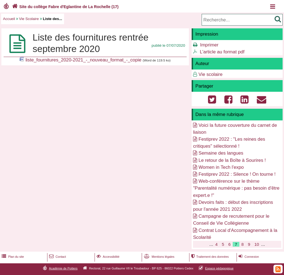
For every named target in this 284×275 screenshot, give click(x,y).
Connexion (248, 256)
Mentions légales (158, 256)
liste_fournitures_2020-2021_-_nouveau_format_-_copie (83, 60)
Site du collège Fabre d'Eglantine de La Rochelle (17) (64, 6)
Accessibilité (107, 256)
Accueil (9, 19)
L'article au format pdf (222, 51)
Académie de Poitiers (63, 268)
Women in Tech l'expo (221, 167)
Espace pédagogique (219, 268)
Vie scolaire (210, 74)
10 (256, 244)
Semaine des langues (221, 153)
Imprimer (209, 45)
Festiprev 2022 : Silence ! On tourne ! (237, 174)
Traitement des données (209, 256)
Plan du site (12, 256)
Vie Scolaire (29, 19)
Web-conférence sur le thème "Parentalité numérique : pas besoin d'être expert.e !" (236, 188)
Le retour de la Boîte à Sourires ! (232, 160)
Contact (57, 256)
